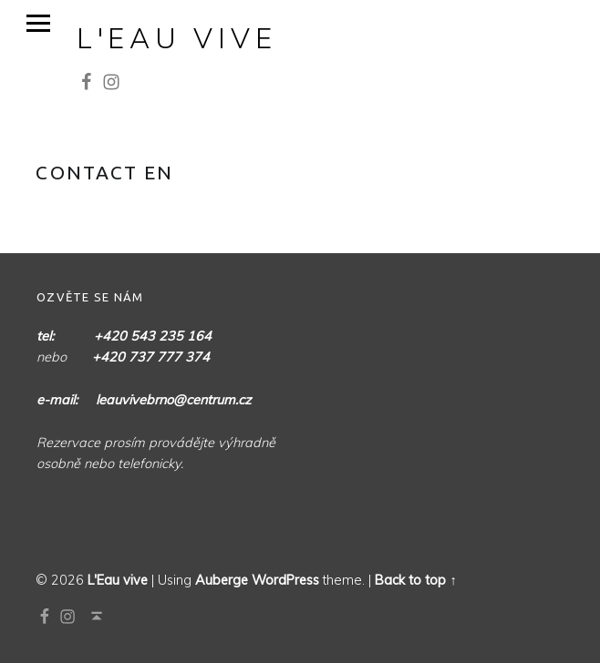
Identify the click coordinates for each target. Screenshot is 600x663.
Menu (38, 23)
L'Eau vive (177, 38)
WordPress (285, 579)
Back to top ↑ (415, 579)
